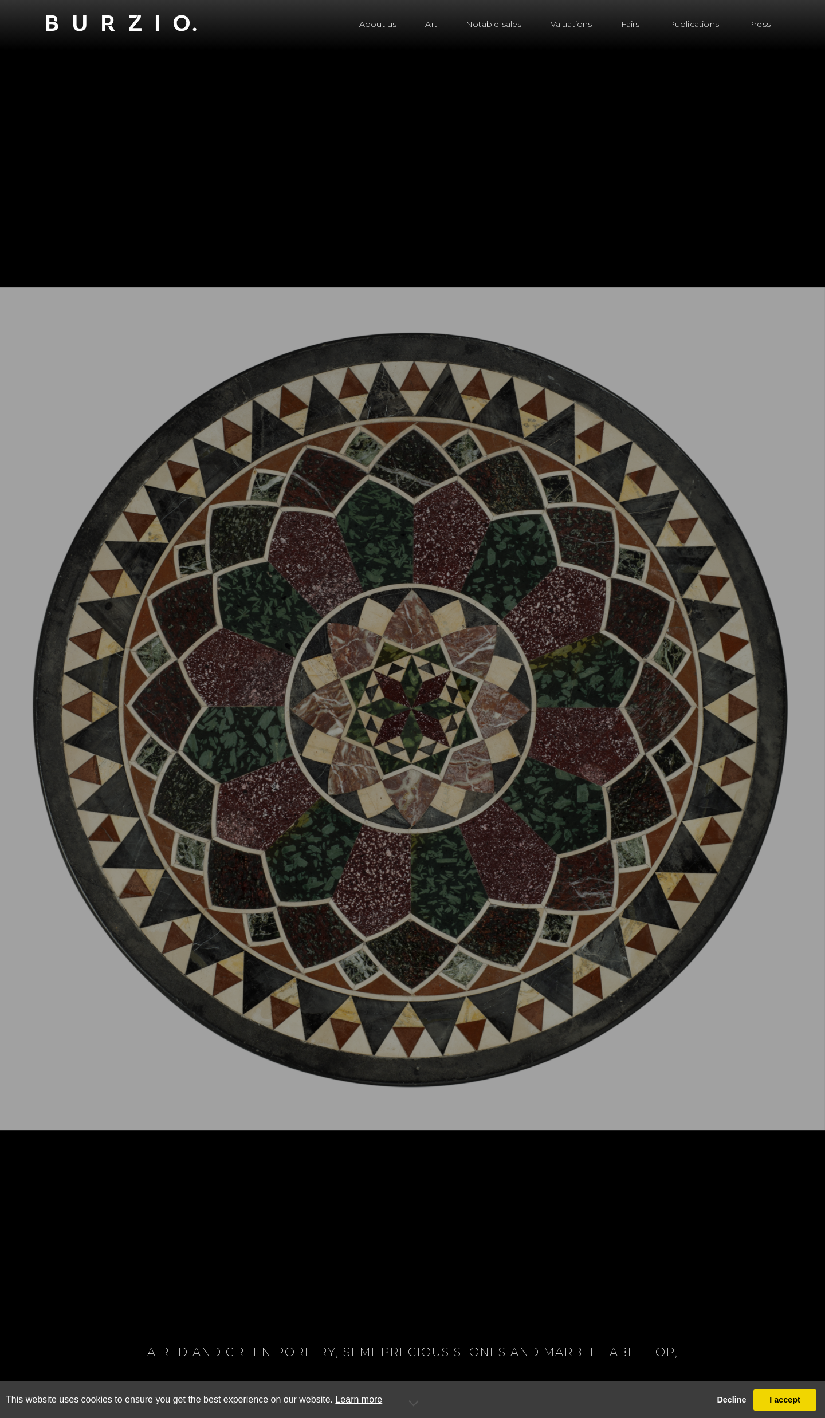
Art (431, 24)
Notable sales (494, 24)
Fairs (630, 24)
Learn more (358, 1399)
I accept (784, 1399)
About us (378, 24)
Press (759, 24)
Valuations (571, 24)
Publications (694, 24)
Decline (731, 1399)
